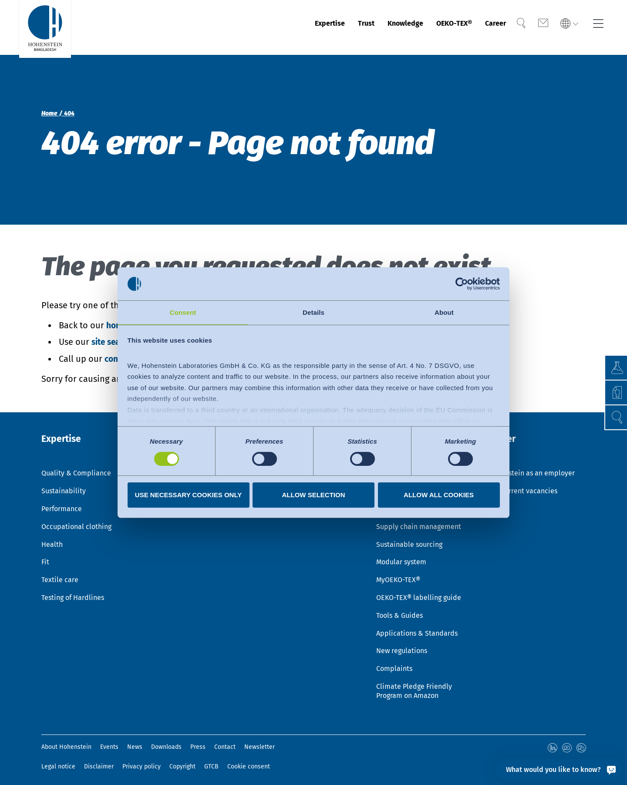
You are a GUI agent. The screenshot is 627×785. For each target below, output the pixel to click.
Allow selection (313, 495)
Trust (337, 27)
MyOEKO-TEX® (398, 574)
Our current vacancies (522, 486)
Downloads (166, 741)
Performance (61, 503)
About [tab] (444, 312)
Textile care (59, 574)
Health (52, 539)
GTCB (211, 761)
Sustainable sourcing (409, 539)
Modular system (401, 557)
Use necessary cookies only (188, 495)
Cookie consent (248, 761)
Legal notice (58, 761)
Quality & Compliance (76, 468)
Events (109, 741)
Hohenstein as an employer (531, 468)
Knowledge (382, 27)
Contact (225, 741)
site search (113, 342)
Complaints (394, 663)
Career (490, 27)
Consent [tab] (183, 312)
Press (198, 741)
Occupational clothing (76, 521)
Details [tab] (313, 312)
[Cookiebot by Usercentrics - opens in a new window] (462, 283)
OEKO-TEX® (441, 27)
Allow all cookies (439, 495)
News (134, 741)
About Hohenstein (66, 741)
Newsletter (259, 741)
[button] (612, 417)
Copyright (182, 761)
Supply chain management (418, 521)
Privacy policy (141, 761)
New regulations (401, 645)
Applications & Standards (417, 628)
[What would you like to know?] (559, 769)
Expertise (295, 27)
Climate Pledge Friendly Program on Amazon (414, 685)
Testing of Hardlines (72, 592)
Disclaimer (99, 761)
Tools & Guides (399, 610)
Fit (45, 557)
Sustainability (63, 486)
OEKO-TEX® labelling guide (418, 592)
